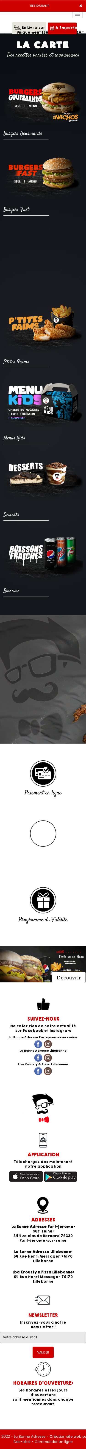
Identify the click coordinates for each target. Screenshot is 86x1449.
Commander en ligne (54, 1441)
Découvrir (69, 978)
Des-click (22, 1441)
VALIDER (43, 1352)
